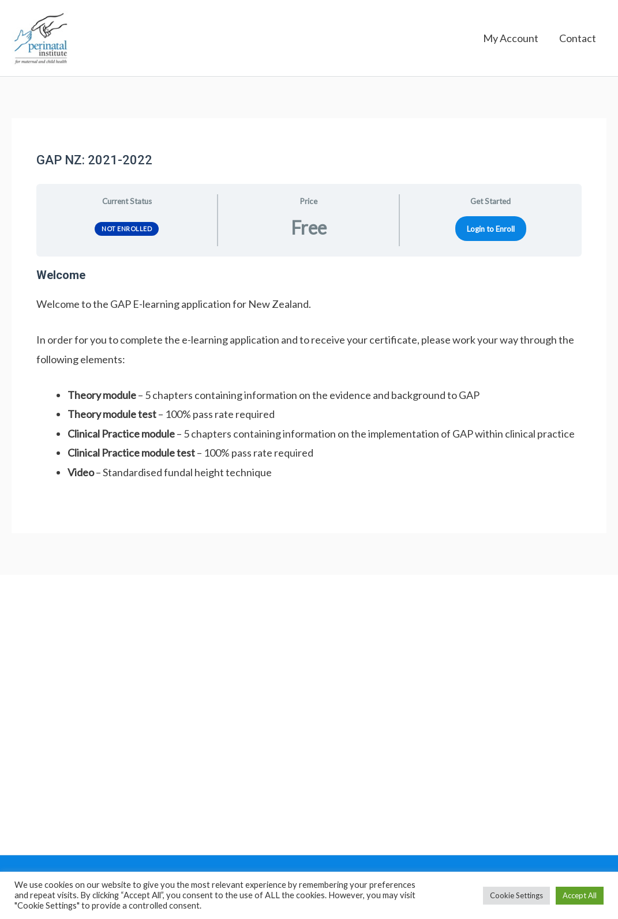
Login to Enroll (491, 232)
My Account (510, 40)
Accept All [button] (580, 895)
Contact (577, 40)
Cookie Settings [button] (516, 895)
